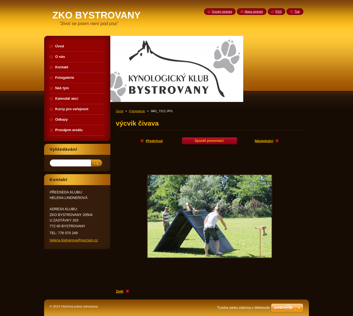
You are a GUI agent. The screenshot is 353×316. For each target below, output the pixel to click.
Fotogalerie (137, 111)
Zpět (119, 291)
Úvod (119, 111)
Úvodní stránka (222, 11)
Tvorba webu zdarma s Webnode (243, 308)
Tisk (297, 11)
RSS (279, 11)
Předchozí (154, 141)
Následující (264, 141)
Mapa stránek (254, 11)
